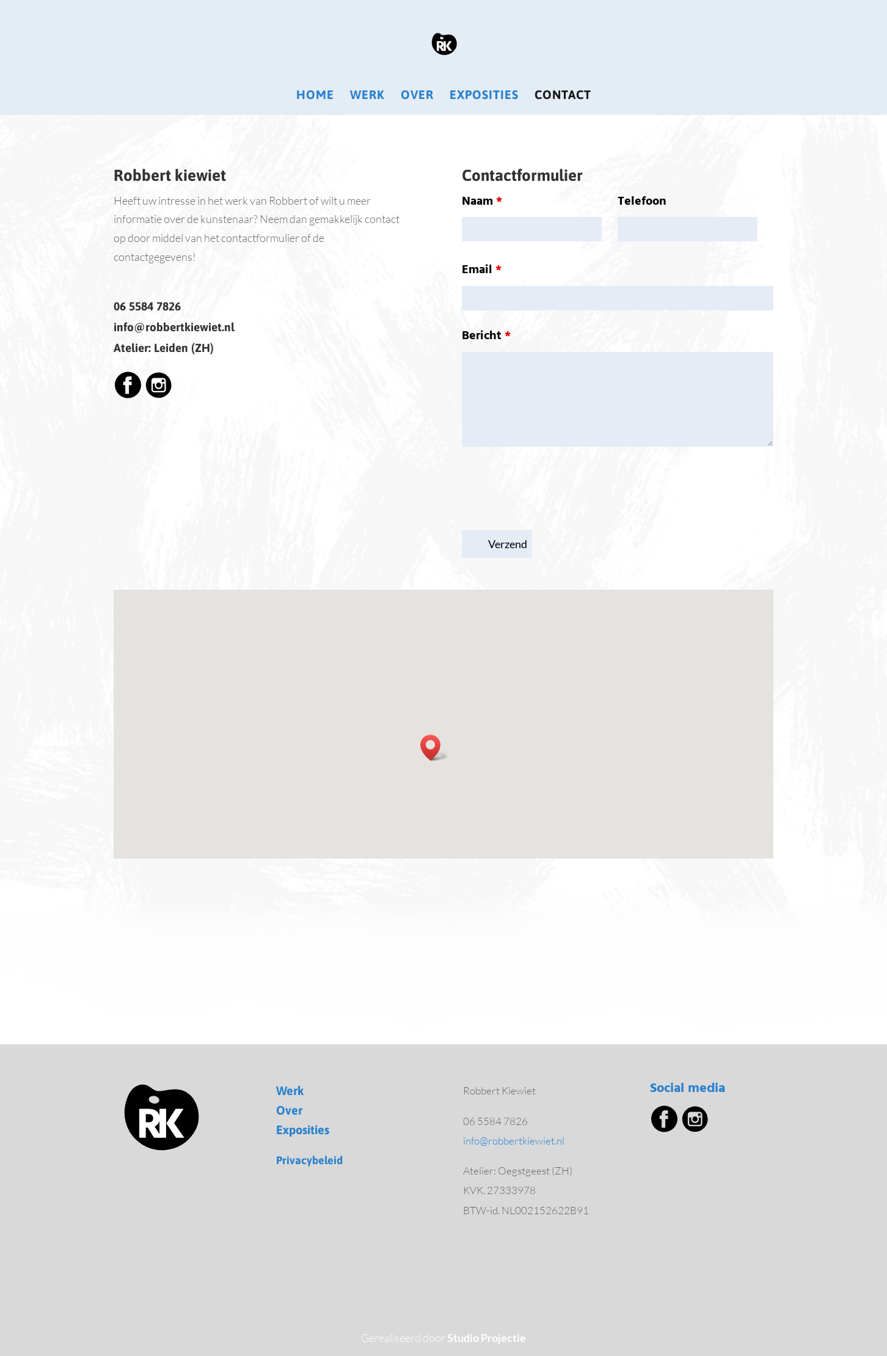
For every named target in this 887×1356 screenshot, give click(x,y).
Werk (367, 95)
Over (417, 95)
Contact (563, 95)
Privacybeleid (309, 1160)
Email (482, 270)
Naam (482, 201)
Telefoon (642, 201)
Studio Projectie (486, 1337)
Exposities (484, 95)
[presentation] (555, 491)
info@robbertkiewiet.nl (174, 327)
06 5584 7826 (147, 306)
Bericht (486, 336)
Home (315, 95)
